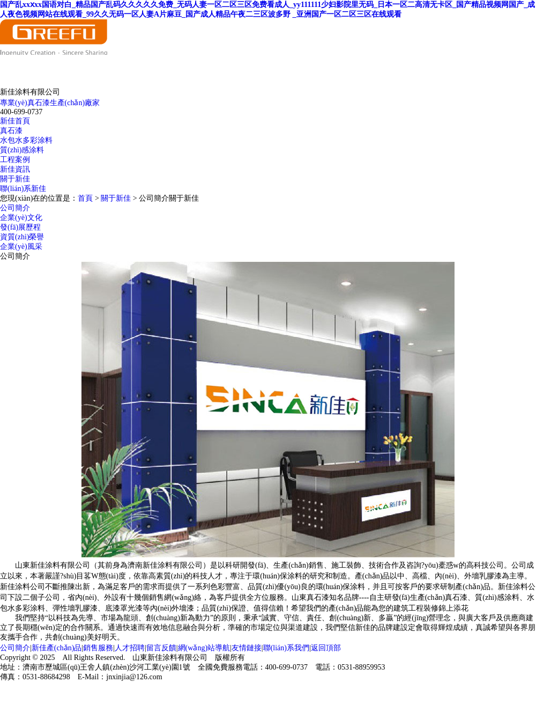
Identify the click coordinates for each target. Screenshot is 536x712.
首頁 (85, 198)
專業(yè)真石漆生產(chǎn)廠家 (50, 103)
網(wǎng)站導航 (204, 648)
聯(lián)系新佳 (23, 189)
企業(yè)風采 (21, 247)
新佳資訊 (15, 169)
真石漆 (11, 131)
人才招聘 (130, 648)
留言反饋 (161, 648)
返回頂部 (326, 648)
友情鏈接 (247, 648)
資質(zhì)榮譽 (22, 237)
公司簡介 (15, 208)
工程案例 (15, 160)
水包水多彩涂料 (26, 140)
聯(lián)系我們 (286, 648)
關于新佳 (15, 179)
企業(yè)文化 (21, 218)
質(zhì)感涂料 (22, 150)
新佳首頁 (15, 121)
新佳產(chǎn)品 (57, 648)
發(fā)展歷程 (20, 227)
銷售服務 (98, 648)
